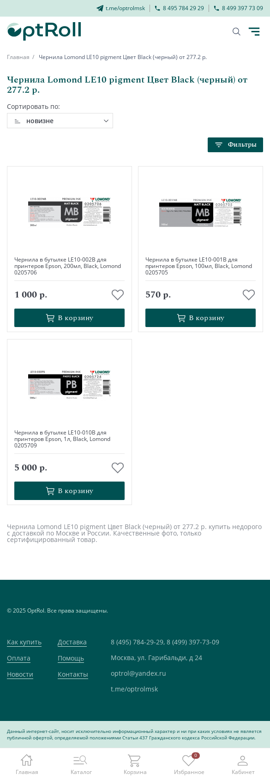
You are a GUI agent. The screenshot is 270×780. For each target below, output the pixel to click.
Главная (18, 57)
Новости (20, 674)
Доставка (72, 641)
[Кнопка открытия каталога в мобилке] (254, 32)
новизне (40, 120)
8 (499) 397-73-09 (193, 641)
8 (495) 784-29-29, (138, 641)
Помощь (71, 658)
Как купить (24, 641)
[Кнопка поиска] (236, 32)
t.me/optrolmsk (134, 689)
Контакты (73, 674)
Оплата (18, 658)
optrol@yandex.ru (138, 673)
